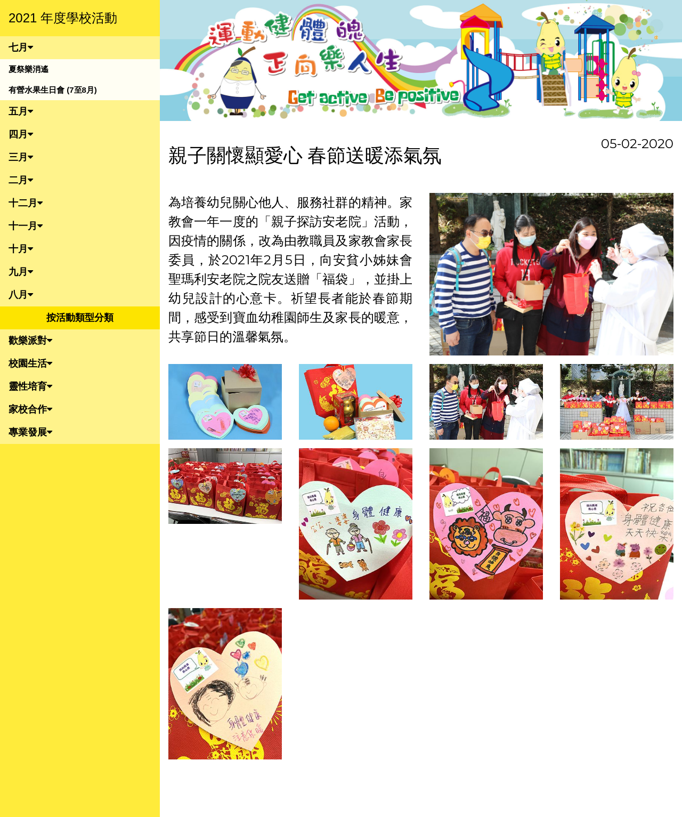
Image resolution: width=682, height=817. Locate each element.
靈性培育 (30, 386)
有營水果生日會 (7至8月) (53, 89)
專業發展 (30, 432)
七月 (21, 47)
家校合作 (30, 409)
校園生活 (30, 363)
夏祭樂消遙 (28, 69)
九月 (21, 271)
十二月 (26, 203)
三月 (21, 157)
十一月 (26, 226)
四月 (21, 134)
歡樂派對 (30, 340)
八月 (21, 294)
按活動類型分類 (79, 317)
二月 (21, 180)
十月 (21, 249)
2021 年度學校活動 (63, 18)
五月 (21, 111)
